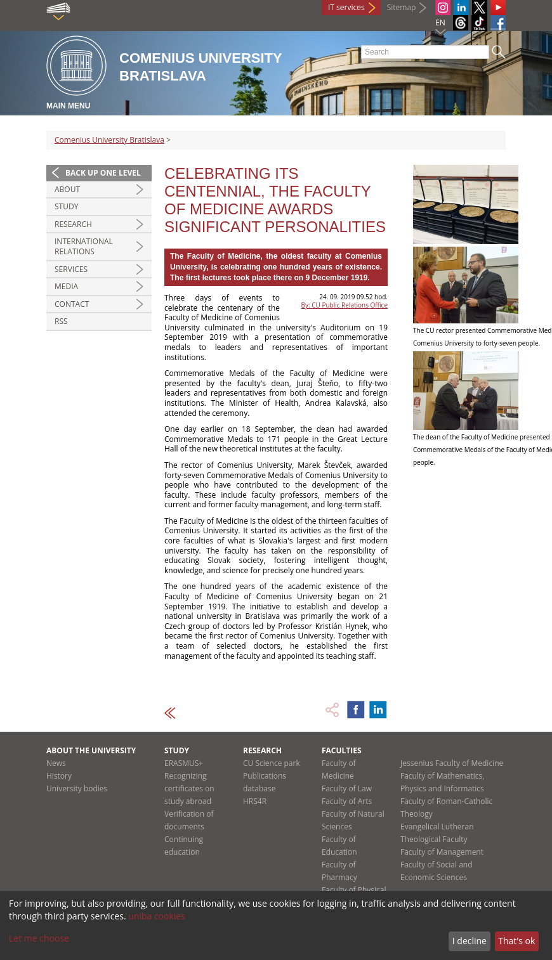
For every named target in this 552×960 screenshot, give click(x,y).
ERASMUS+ (183, 763)
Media (66, 286)
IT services (346, 7)
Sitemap (401, 7)
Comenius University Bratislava (109, 139)
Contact (72, 304)
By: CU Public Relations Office (344, 305)
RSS (61, 321)
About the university (91, 750)
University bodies (76, 788)
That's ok (516, 941)
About (67, 189)
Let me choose (39, 938)
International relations (84, 246)
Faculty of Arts (347, 801)
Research (73, 224)
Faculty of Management (441, 851)
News (56, 763)
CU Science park (271, 763)
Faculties (342, 750)
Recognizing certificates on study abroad (189, 788)
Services (71, 269)
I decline (469, 941)
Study (66, 206)
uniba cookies (156, 916)
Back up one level (103, 172)
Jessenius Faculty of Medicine (451, 763)
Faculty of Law (347, 788)
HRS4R (254, 801)
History (59, 775)
